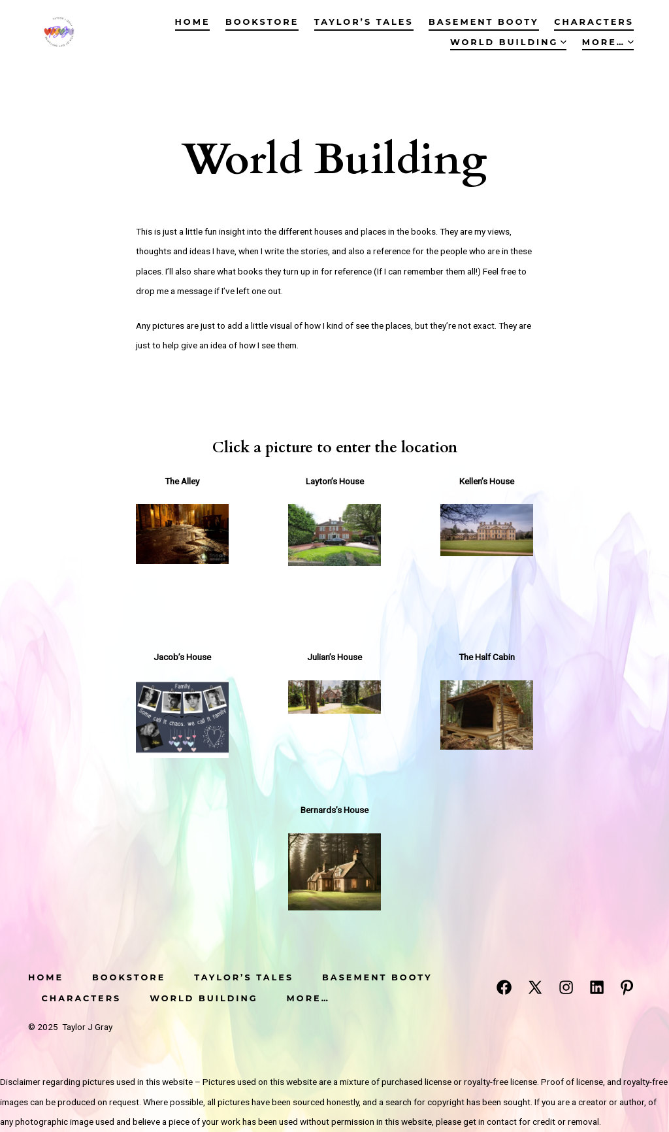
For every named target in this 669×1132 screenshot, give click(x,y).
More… (608, 42)
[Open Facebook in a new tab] (504, 987)
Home (192, 22)
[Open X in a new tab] (535, 987)
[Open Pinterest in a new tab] (627, 987)
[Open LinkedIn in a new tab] (597, 987)
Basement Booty (484, 22)
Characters (594, 22)
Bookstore (262, 22)
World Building (508, 42)
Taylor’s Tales (364, 22)
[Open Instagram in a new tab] (566, 987)
